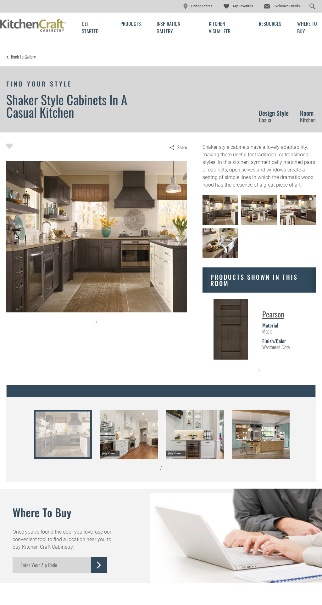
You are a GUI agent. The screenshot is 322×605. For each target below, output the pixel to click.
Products (130, 23)
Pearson (273, 314)
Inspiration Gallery (168, 27)
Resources (270, 23)
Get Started (90, 27)
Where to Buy (307, 27)
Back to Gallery (23, 56)
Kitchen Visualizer (219, 27)
